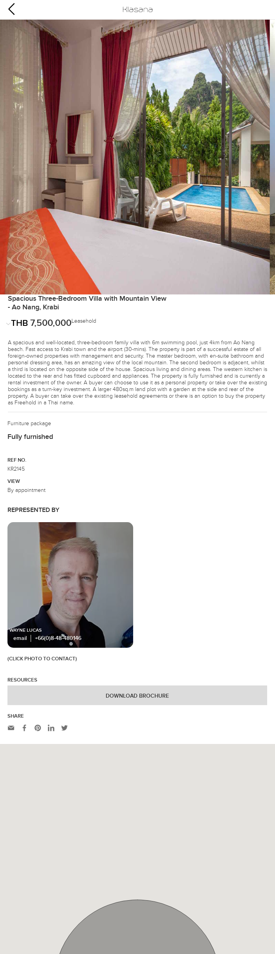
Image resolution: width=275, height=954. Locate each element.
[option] (137, 111)
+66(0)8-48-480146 (58, 554)
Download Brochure (137, 612)
